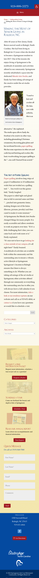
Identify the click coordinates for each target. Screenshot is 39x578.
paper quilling (26, 146)
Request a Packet (19, 378)
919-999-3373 (19, 6)
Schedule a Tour (19, 409)
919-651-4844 (19, 525)
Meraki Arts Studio (20, 76)
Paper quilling (9, 179)
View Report (19, 440)
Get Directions (20, 538)
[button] (36, 6)
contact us (8, 303)
